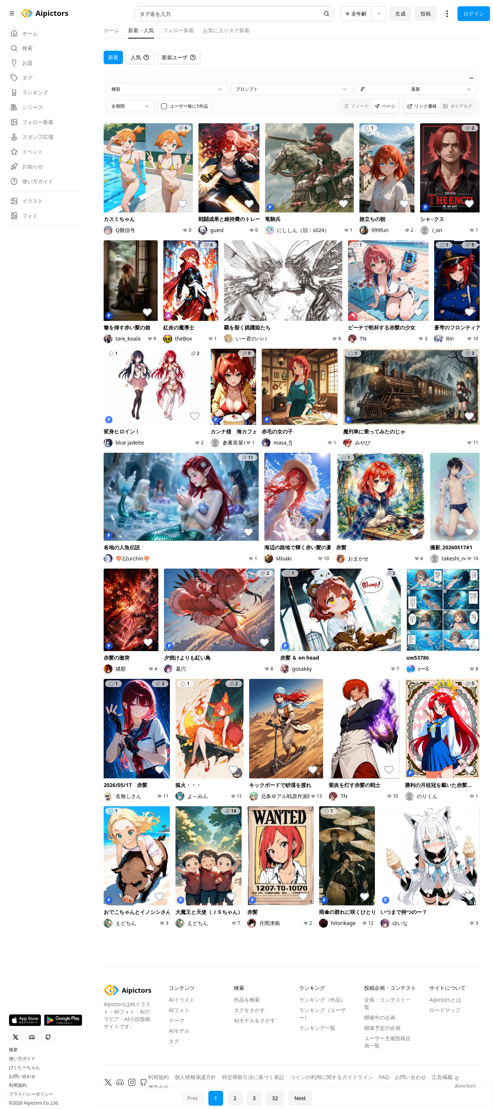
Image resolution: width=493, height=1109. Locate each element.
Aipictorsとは (445, 999)
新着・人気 (141, 30)
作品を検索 (247, 999)
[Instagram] (131, 1082)
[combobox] (167, 89)
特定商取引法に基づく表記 (253, 1076)
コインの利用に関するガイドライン (331, 1076)
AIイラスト (182, 999)
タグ (174, 1041)
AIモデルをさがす (254, 1020)
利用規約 (18, 1085)
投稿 (425, 13)
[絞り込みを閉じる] (471, 78)
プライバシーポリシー (31, 1094)
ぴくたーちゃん (24, 1068)
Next (300, 1098)
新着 (113, 57)
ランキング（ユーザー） (322, 1013)
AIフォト (179, 1009)
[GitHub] (143, 1082)
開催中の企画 (379, 1017)
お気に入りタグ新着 (226, 30)
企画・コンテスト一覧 (387, 1003)
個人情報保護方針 (195, 1076)
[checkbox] (164, 106)
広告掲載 (442, 1076)
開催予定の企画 (382, 1027)
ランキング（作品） (322, 999)
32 (275, 1098)
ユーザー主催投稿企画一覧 (387, 1042)
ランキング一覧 (317, 1027)
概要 (13, 1050)
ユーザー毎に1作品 (189, 106)
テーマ (176, 1020)
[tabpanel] (292, 501)
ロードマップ (444, 1009)
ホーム (111, 30)
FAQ (384, 1076)
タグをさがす (249, 1009)
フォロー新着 (178, 30)
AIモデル (179, 1030)
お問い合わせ (22, 1076)
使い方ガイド (22, 1059)
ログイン (473, 13)
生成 (400, 13)
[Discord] (119, 1082)
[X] (108, 1082)
